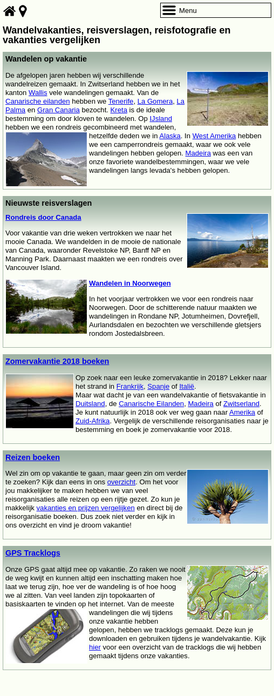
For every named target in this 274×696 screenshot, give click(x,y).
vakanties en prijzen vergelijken (86, 508)
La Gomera (155, 101)
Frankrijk (130, 386)
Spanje (158, 386)
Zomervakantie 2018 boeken (57, 361)
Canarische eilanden (37, 101)
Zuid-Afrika (92, 421)
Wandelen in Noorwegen (130, 283)
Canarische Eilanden (151, 404)
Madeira (198, 153)
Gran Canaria (58, 110)
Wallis (38, 93)
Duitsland (90, 404)
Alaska (169, 136)
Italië (186, 386)
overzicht (121, 482)
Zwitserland (241, 404)
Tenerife (121, 101)
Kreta (119, 110)
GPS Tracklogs (32, 553)
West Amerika (214, 136)
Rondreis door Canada (43, 217)
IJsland (160, 118)
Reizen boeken (32, 457)
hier (95, 647)
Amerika (242, 412)
